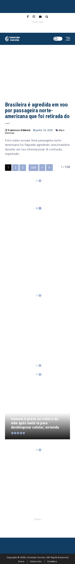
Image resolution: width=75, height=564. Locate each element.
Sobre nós (36, 561)
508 (33, 167)
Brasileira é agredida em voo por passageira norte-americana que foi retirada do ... (37, 113)
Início (21, 561)
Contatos (52, 561)
